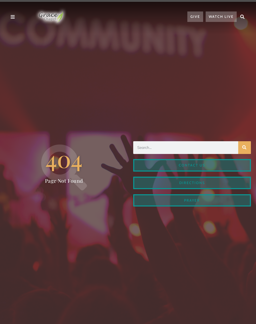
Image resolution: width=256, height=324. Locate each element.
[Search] (244, 147)
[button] (242, 17)
